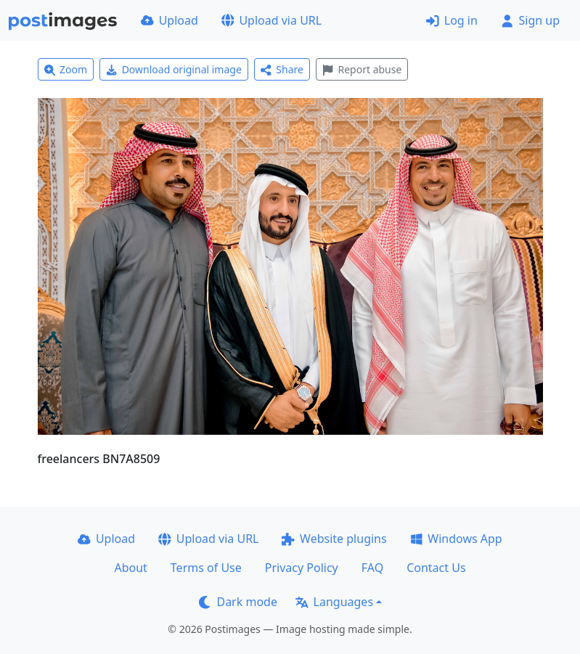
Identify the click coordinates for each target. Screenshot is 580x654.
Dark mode (238, 602)
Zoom (66, 69)
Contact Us (436, 568)
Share (282, 69)
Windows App (456, 539)
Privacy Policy (301, 568)
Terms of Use (206, 568)
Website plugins (334, 539)
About (130, 568)
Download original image (174, 69)
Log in (452, 20)
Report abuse (361, 69)
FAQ (372, 568)
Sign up (530, 20)
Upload (169, 20)
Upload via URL (271, 20)
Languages (334, 602)
